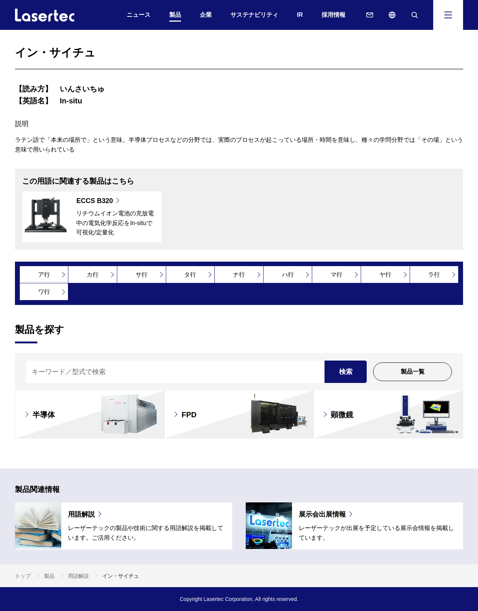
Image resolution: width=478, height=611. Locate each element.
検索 (346, 371)
